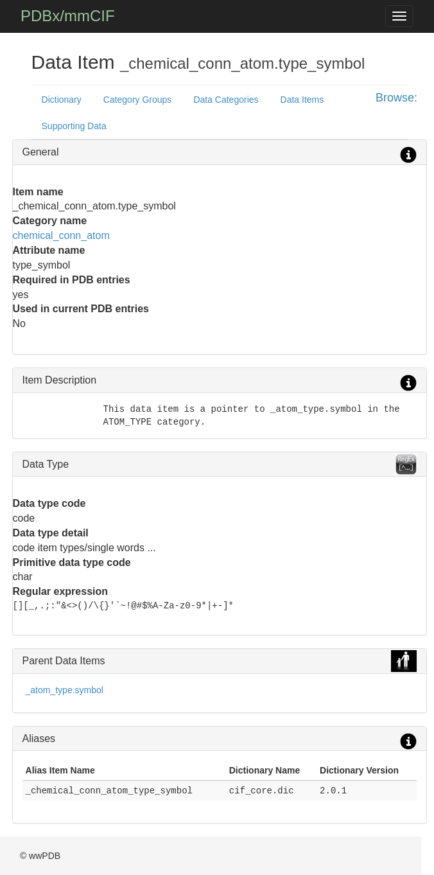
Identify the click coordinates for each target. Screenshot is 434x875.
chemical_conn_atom (61, 235)
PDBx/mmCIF (68, 15)
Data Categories (225, 99)
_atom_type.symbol (64, 690)
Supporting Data (74, 126)
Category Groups (137, 99)
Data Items (302, 99)
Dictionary (62, 99)
